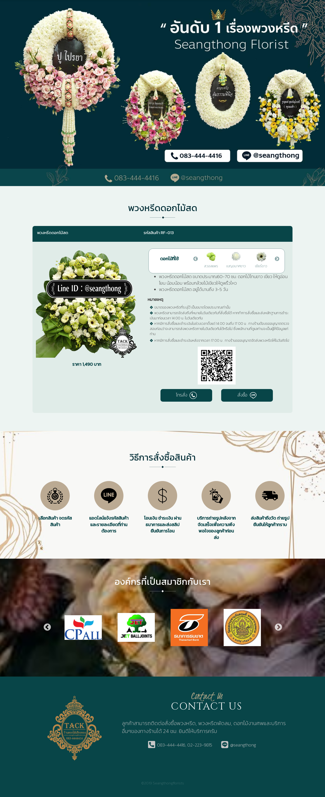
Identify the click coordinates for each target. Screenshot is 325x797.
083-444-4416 (171, 745)
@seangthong (243, 745)
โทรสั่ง (186, 395)
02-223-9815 (199, 745)
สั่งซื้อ (247, 395)
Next (276, 258)
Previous (195, 258)
